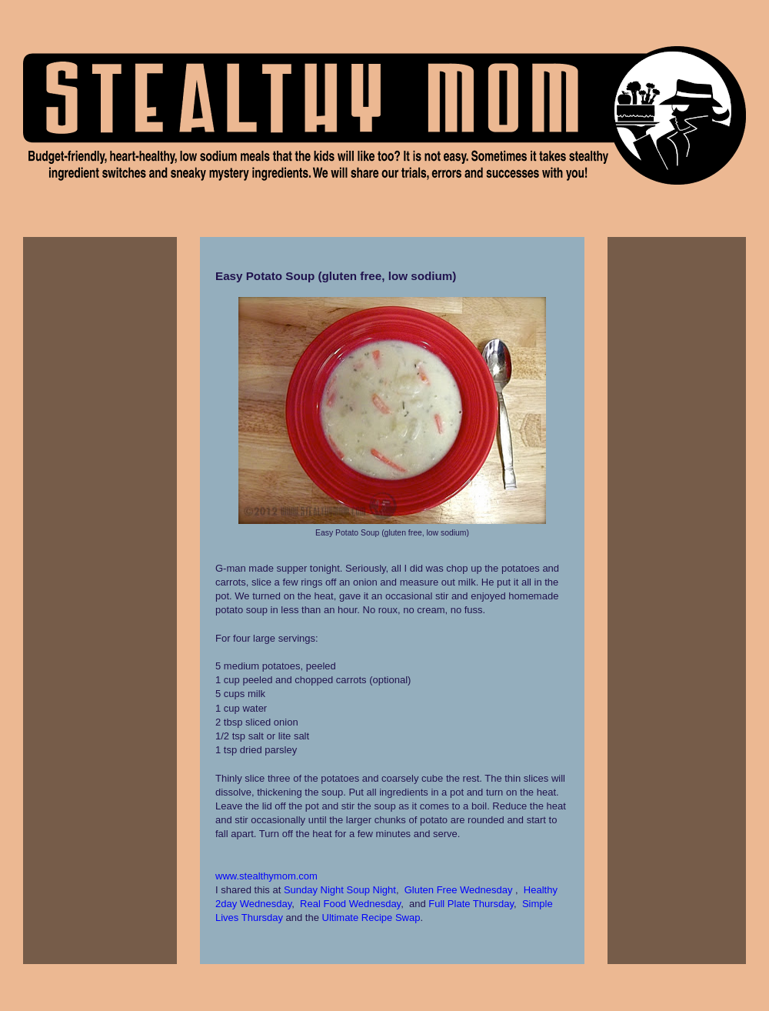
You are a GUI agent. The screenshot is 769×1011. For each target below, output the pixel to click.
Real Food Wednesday (350, 903)
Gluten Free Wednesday (458, 890)
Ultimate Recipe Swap (371, 917)
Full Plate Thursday (471, 903)
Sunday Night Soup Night (340, 890)
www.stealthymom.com (266, 876)
